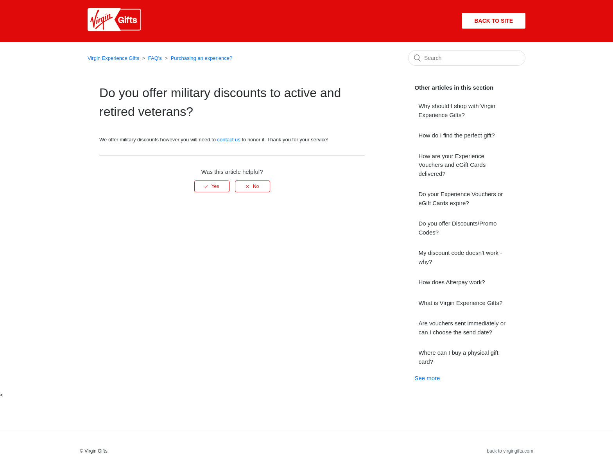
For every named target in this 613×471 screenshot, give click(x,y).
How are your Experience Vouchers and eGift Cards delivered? (452, 165)
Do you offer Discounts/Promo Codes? (457, 228)
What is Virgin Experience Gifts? (460, 303)
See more (427, 378)
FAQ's (155, 58)
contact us (228, 140)
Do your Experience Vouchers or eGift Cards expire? (460, 198)
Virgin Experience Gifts (113, 58)
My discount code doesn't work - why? (460, 257)
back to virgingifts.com (510, 451)
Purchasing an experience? (202, 58)
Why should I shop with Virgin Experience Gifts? (456, 110)
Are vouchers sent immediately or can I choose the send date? (461, 328)
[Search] (466, 58)
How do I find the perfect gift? (456, 135)
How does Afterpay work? (451, 282)
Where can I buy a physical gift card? (458, 357)
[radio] (211, 186)
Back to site (493, 21)
